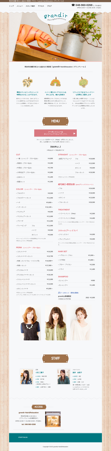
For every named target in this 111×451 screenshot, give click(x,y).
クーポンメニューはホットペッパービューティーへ (55, 133)
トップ (11, 6)
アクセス (41, 6)
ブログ (49, 6)
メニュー (20, 6)
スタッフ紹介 (30, 6)
